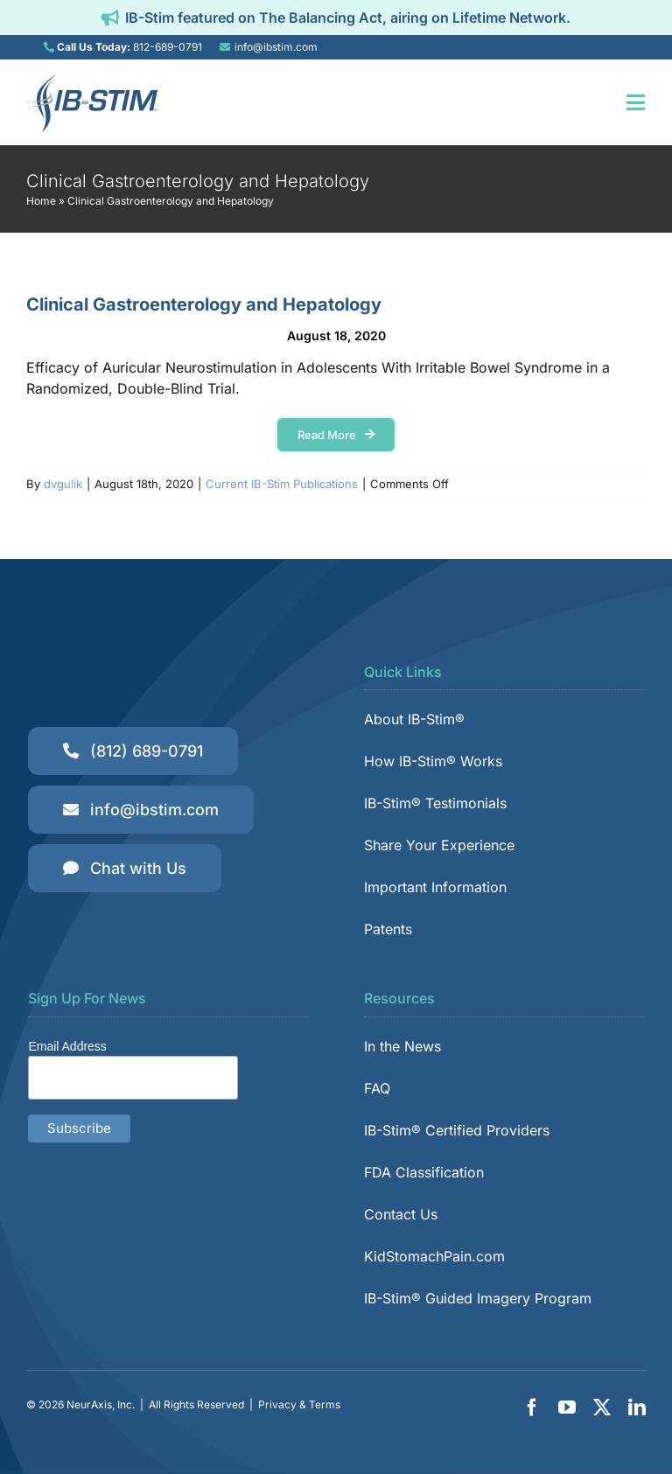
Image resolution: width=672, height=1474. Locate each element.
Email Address (67, 1046)
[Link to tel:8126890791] (49, 47)
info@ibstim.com (276, 46)
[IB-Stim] (92, 79)
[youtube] (567, 1407)
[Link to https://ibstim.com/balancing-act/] (110, 17)
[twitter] (602, 1407)
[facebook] (532, 1407)
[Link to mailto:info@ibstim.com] (225, 47)
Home (41, 200)
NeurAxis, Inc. (100, 1404)
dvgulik (63, 484)
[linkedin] (637, 1407)
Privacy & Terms (299, 1404)
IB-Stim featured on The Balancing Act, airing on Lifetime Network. (347, 17)
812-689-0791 (167, 46)
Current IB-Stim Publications (282, 484)
